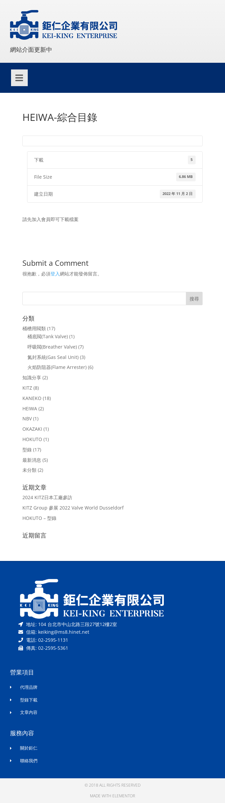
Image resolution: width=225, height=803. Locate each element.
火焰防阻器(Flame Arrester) (57, 367)
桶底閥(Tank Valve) (47, 336)
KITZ (27, 388)
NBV (27, 418)
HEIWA (29, 408)
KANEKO (31, 398)
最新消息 (31, 460)
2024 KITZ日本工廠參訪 (47, 497)
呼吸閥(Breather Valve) (52, 347)
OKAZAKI (32, 429)
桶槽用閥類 (34, 328)
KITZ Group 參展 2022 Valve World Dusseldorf (73, 508)
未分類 (29, 470)
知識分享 (31, 377)
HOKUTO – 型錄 (39, 518)
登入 (55, 273)
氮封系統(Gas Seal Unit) (53, 357)
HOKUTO (32, 439)
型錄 (27, 449)
